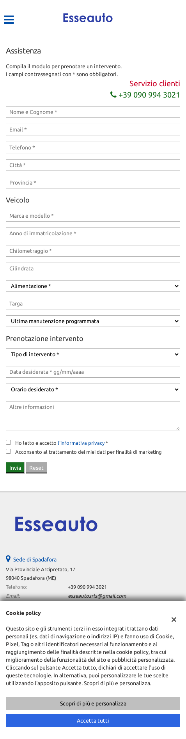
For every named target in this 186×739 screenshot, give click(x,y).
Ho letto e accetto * (61, 443)
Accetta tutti (93, 721)
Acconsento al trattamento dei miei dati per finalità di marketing (88, 452)
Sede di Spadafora (35, 559)
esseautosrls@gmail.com (97, 596)
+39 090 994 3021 (145, 94)
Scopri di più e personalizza (93, 703)
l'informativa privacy (81, 443)
